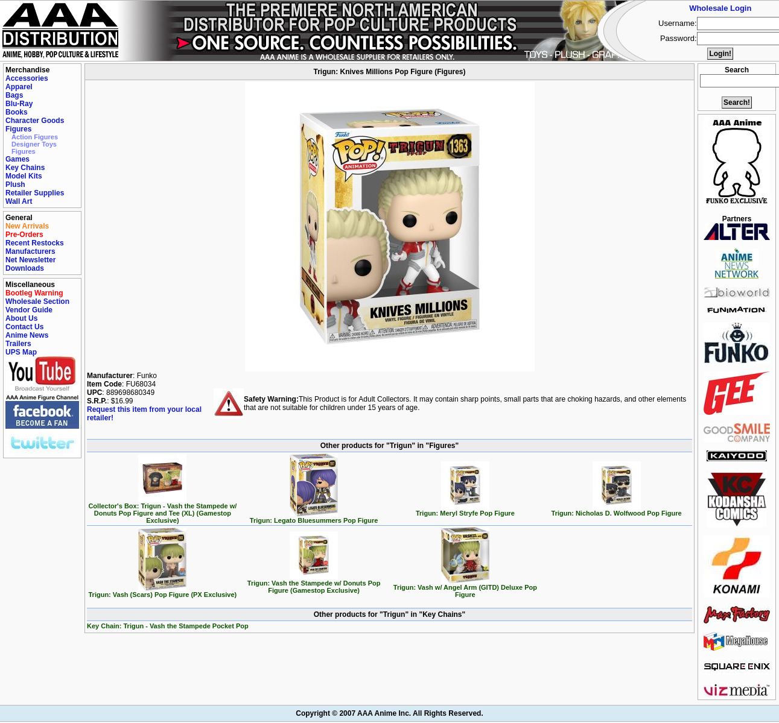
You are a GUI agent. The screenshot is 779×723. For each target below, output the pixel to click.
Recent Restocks (34, 243)
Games (17, 159)
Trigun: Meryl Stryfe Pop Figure (465, 510)
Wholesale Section (37, 301)
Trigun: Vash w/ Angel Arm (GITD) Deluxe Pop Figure (465, 588)
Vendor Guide (28, 310)
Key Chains (25, 167)
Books (16, 112)
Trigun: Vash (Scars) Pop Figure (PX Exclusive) (163, 591)
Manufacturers (30, 251)
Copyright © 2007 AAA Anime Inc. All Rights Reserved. (389, 713)
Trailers (18, 343)
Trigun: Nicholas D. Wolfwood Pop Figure (617, 510)
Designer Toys (34, 144)
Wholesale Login (720, 8)
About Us (21, 318)
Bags (14, 95)
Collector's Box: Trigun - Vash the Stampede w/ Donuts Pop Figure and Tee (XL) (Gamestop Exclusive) (162, 510)
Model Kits (23, 176)
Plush (15, 184)
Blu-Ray (19, 103)
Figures (18, 129)
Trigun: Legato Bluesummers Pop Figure (314, 517)
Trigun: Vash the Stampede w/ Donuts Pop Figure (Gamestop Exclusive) (314, 583)
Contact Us (24, 327)
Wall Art (18, 201)
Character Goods (34, 120)
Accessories (26, 78)
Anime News (26, 335)
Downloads (24, 268)
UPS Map (21, 352)
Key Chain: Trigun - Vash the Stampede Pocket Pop (168, 626)
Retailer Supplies (34, 193)
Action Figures (34, 136)
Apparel (19, 87)
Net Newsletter (30, 260)
